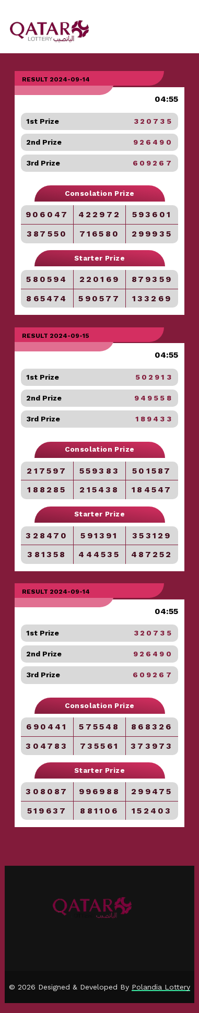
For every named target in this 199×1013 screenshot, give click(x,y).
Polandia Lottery (161, 987)
